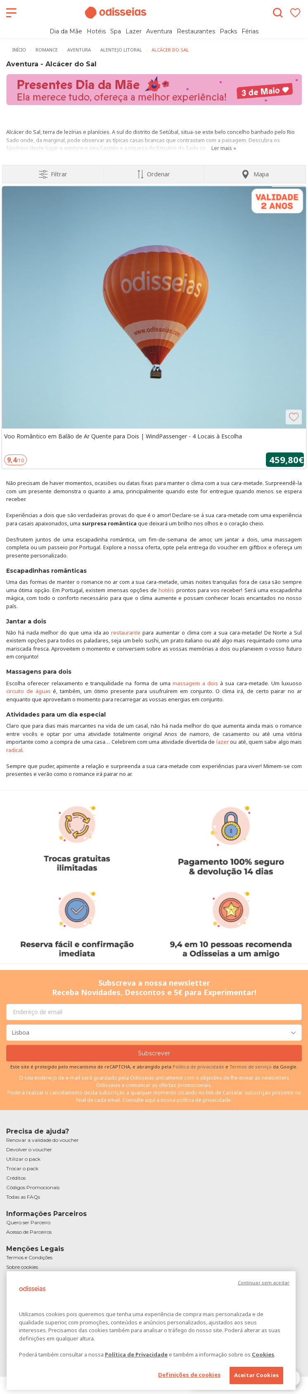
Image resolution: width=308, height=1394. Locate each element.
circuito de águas (28, 691)
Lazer (134, 31)
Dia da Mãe (66, 31)
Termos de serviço (251, 1067)
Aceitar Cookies (256, 1375)
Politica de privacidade (199, 1067)
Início (19, 50)
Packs (228, 31)
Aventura (159, 31)
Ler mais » (223, 148)
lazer (222, 741)
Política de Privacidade (136, 1354)
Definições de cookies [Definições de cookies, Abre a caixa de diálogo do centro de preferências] (189, 1374)
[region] (151, 1330)
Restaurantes (196, 31)
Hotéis (96, 31)
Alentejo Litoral (121, 50)
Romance (47, 50)
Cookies (263, 1354)
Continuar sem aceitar (263, 1282)
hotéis (166, 590)
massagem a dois (195, 683)
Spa (115, 31)
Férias (250, 31)
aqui (150, 1099)
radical (14, 750)
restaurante (125, 632)
